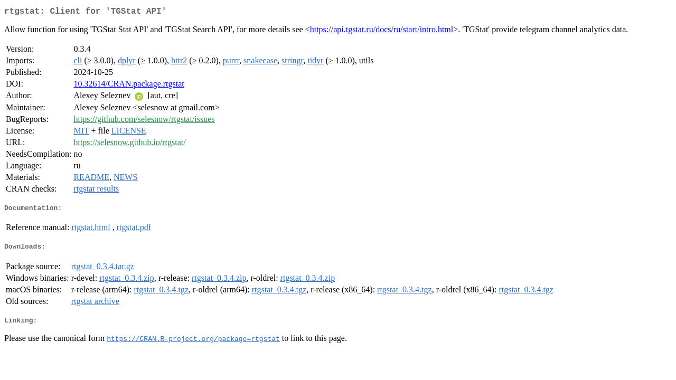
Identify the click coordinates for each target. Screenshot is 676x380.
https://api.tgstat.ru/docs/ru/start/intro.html (382, 31)
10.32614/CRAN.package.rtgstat (128, 85)
